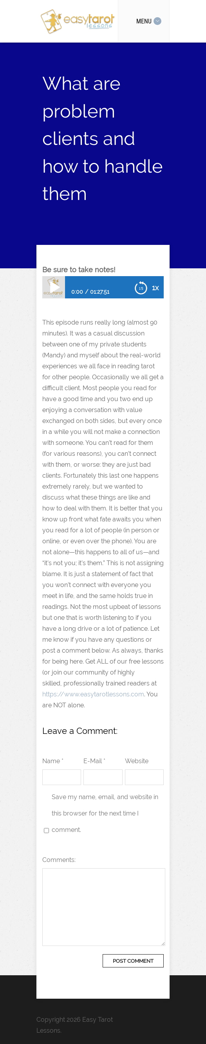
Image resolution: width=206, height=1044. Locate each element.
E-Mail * (94, 761)
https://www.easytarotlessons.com (93, 694)
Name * (52, 761)
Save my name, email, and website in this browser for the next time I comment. (105, 813)
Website (136, 761)
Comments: (59, 860)
